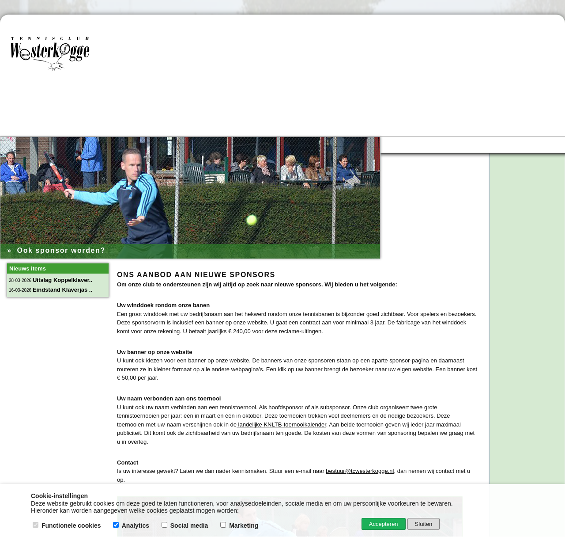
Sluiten (424, 524)
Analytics (132, 525)
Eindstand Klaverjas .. (62, 289)
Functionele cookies (67, 525)
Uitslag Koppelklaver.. (62, 280)
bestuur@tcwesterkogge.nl (360, 471)
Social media (186, 525)
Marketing (240, 525)
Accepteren (383, 524)
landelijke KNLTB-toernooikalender (281, 424)
